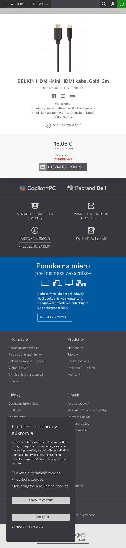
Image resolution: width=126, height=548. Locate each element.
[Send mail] (63, 96)
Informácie (18, 339)
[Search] (104, 4)
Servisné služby (78, 423)
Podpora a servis (79, 417)
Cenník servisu (78, 430)
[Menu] (14, 4)
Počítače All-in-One (81, 367)
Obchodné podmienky (23, 347)
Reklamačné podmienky (25, 354)
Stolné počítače (78, 361)
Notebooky (75, 347)
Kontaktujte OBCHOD (55, 317)
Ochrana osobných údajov (26, 361)
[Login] (112, 4)
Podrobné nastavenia (27, 527)
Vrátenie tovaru (19, 367)
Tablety (73, 354)
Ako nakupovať (78, 403)
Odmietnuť (41, 517)
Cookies (14, 381)
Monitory (74, 374)
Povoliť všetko (41, 500)
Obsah (73, 395)
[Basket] (121, 4)
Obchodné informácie (23, 403)
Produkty (76, 339)
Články (14, 395)
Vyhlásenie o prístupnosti (25, 374)
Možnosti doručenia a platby (87, 410)
